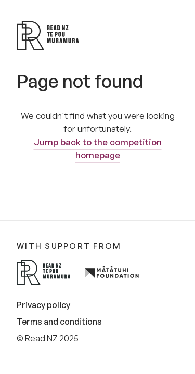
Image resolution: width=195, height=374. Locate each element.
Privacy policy (43, 305)
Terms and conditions (59, 321)
